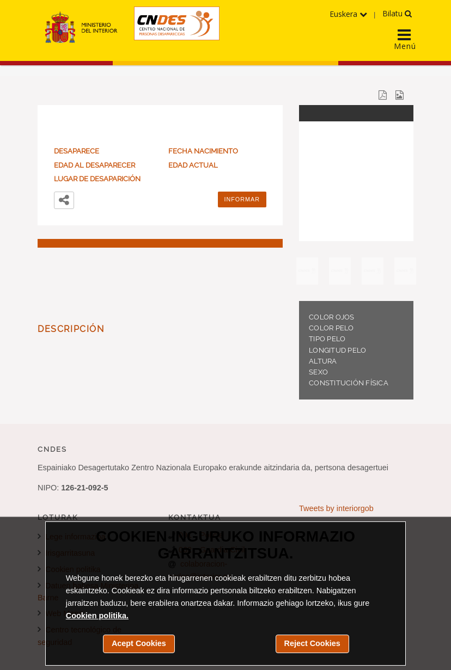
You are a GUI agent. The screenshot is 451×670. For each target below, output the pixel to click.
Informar (242, 199)
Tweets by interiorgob (336, 508)
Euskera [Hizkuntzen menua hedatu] (348, 14)
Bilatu (397, 13)
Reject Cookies (312, 643)
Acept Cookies (139, 643)
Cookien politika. (97, 615)
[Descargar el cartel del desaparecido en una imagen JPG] (399, 94)
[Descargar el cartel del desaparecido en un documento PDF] (382, 94)
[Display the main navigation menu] (404, 36)
